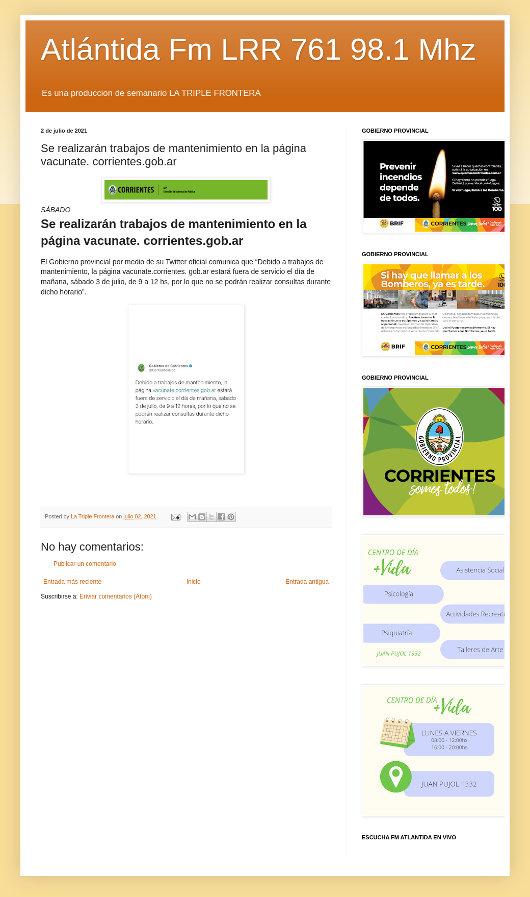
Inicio (194, 581)
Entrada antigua (307, 581)
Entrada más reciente (72, 581)
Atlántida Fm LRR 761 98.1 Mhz (258, 49)
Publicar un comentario (85, 563)
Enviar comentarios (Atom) (116, 596)
